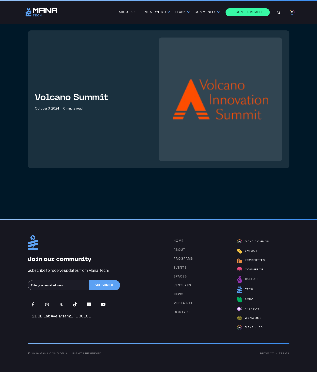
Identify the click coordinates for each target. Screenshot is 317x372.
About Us (127, 12)
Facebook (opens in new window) (33, 304)
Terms (284, 353)
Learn (180, 12)
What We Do (155, 12)
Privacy (267, 353)
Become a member (248, 12)
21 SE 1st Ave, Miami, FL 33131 (61, 316)
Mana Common (52, 353)
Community (205, 12)
